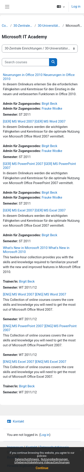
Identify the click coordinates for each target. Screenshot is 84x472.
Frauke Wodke (52, 109)
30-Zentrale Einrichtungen (23, 26)
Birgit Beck (49, 104)
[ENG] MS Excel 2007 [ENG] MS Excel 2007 (34, 362)
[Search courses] (25, 62)
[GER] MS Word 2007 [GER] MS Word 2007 (34, 121)
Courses (5, 26)
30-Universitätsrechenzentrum (49, 26)
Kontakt (15, 421)
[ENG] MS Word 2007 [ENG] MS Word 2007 (34, 294)
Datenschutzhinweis (27, 459)
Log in (75, 6)
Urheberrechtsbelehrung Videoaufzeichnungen (42, 462)
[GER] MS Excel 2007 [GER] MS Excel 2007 (34, 210)
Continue (42, 468)
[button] (61, 6)
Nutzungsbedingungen (55, 459)
